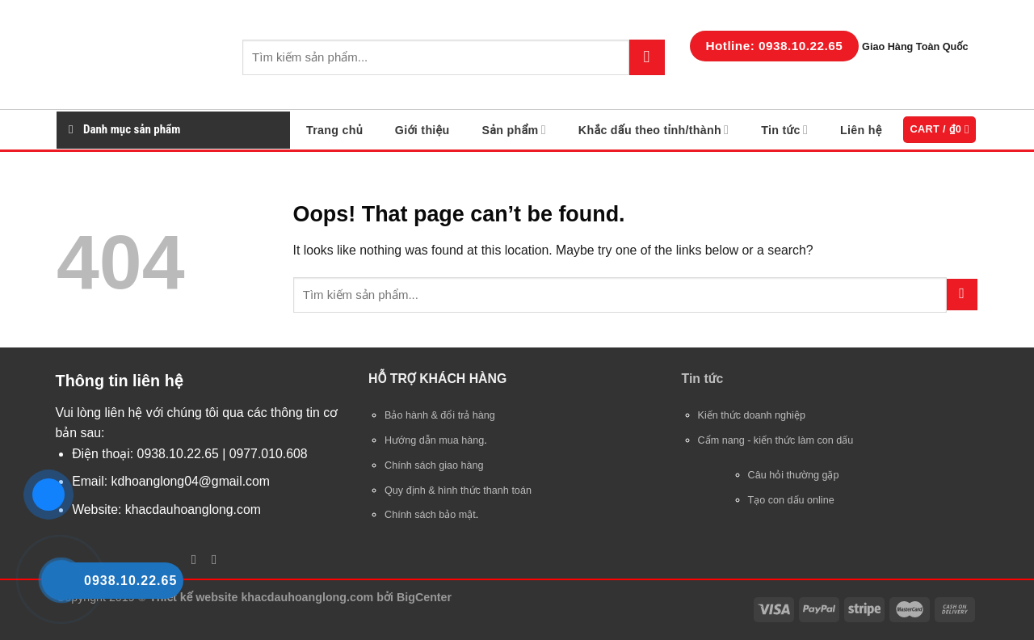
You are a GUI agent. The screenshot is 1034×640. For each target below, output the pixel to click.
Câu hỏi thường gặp (793, 475)
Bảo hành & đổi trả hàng (440, 415)
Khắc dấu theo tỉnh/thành (653, 129)
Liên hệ (861, 130)
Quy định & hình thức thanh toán (458, 490)
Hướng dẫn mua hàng (434, 440)
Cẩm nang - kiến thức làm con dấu (776, 440)
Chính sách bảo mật (430, 514)
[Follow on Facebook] (193, 559)
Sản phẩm (513, 129)
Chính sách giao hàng (434, 465)
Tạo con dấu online (791, 500)
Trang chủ (334, 130)
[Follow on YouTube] (214, 559)
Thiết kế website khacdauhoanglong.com (261, 597)
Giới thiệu (422, 130)
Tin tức (784, 129)
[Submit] (647, 57)
